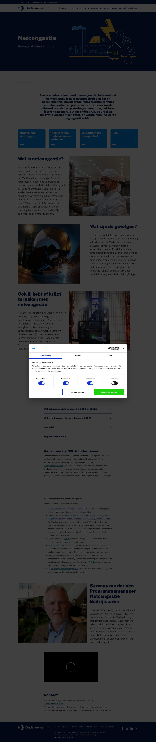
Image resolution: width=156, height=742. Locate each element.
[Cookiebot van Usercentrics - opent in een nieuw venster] (109, 348)
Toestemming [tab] (45, 355)
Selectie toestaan (77, 392)
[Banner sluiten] (123, 348)
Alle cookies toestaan (109, 392)
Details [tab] (78, 355)
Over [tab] (110, 355)
